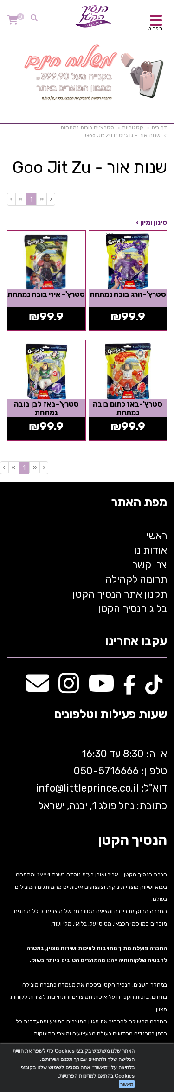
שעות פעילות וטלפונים (110, 715)
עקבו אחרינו (136, 641)
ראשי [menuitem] (156, 536)
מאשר (126, 1084)
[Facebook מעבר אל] (129, 688)
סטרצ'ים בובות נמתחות (87, 127)
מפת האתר (139, 503)
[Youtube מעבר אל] (101, 688)
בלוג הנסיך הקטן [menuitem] (132, 608)
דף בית (159, 127)
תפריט (155, 29)
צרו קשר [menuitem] (149, 565)
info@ (50, 788)
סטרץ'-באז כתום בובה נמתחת (127, 408)
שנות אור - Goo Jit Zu (90, 167)
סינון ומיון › (151, 222)
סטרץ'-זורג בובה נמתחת (128, 294)
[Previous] (41, 199)
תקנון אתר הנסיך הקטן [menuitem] (119, 594)
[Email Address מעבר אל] (37, 688)
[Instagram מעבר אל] (68, 688)
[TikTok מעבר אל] (153, 688)
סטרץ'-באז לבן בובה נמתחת (46, 408)
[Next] (20, 199)
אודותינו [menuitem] (150, 550)
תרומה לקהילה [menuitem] (136, 579)
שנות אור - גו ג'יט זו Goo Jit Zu (123, 135)
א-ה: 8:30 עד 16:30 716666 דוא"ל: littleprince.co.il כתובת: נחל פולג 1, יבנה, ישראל (100, 779)
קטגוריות (132, 127)
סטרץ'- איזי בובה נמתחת (46, 294)
